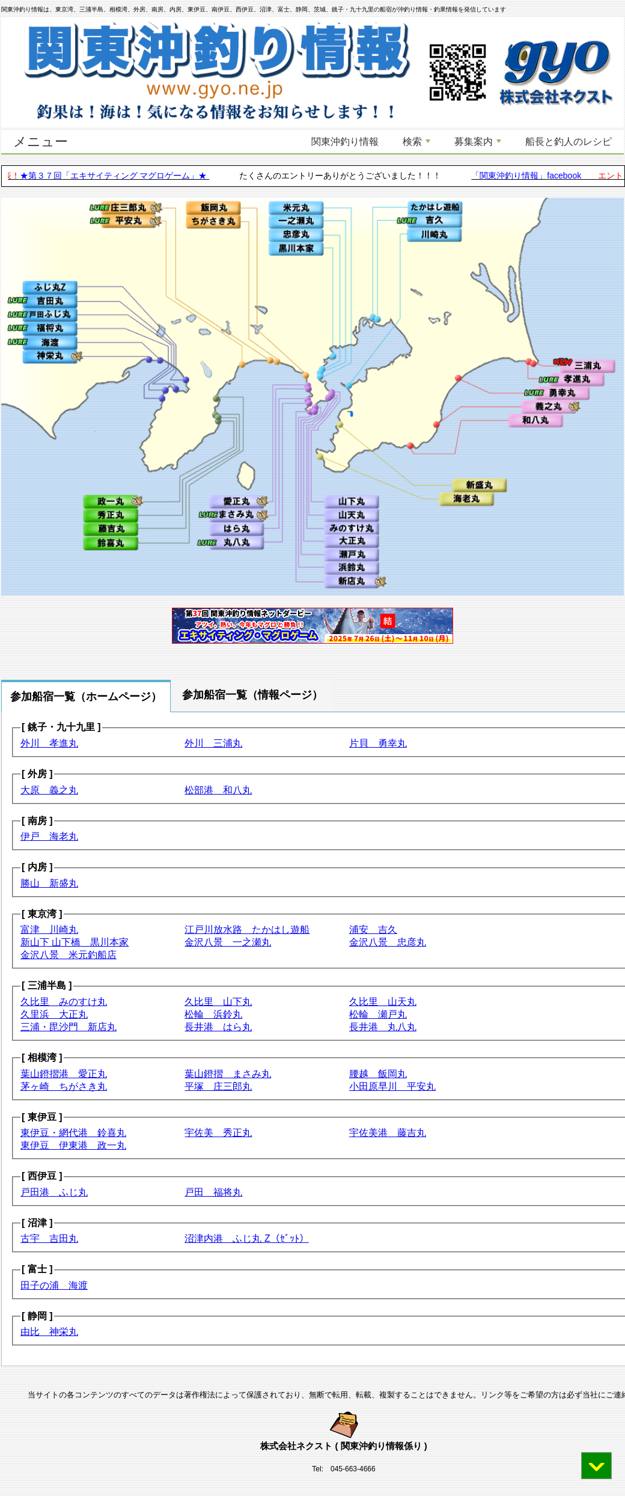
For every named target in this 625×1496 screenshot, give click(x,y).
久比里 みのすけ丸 (63, 1002)
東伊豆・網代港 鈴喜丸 (73, 1133)
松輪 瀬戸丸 (378, 1014)
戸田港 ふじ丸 (54, 1192)
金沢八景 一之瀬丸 (227, 942)
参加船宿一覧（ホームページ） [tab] (86, 697)
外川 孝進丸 (49, 743)
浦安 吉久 (373, 929)
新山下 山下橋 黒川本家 (74, 942)
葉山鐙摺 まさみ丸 (227, 1074)
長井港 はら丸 (218, 1027)
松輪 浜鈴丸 (213, 1014)
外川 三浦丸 (213, 743)
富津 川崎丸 (49, 929)
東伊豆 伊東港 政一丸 (73, 1145)
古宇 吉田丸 (49, 1238)
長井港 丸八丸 (382, 1027)
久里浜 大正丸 (54, 1014)
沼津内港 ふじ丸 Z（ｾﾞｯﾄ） (246, 1238)
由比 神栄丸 (49, 1332)
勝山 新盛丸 (49, 883)
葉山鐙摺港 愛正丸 (63, 1074)
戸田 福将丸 (213, 1192)
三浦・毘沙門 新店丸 (68, 1027)
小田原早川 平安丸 (392, 1086)
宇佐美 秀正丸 (218, 1133)
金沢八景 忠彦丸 (387, 942)
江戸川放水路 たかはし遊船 (246, 929)
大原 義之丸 (49, 790)
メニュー (40, 141)
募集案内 (477, 141)
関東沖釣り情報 (345, 141)
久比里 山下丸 (218, 1002)
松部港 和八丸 (218, 790)
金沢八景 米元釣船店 (68, 955)
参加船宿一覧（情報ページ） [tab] (252, 695)
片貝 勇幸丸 (378, 743)
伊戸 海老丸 (49, 836)
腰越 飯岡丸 (378, 1074)
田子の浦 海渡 (54, 1285)
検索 (416, 141)
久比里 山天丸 (382, 1002)
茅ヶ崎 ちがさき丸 (63, 1086)
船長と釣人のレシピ (568, 141)
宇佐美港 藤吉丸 (387, 1133)
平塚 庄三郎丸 (218, 1086)
